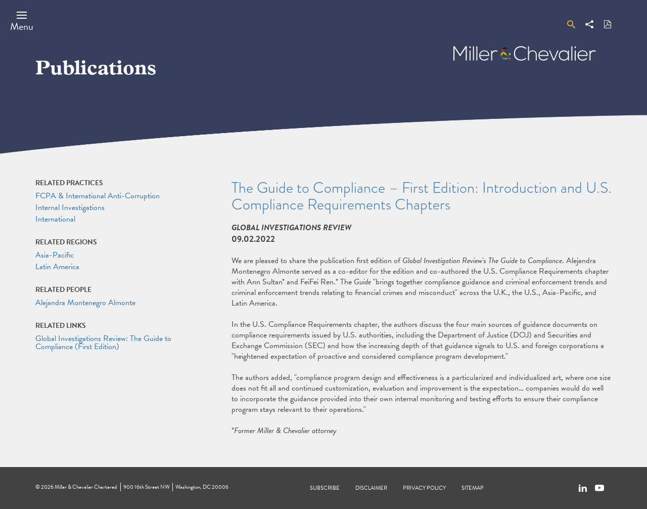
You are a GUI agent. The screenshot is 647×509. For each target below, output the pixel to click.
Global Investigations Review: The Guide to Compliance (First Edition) (103, 342)
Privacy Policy (424, 488)
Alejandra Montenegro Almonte (85, 302)
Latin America (57, 267)
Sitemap (472, 488)
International (55, 219)
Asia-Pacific (54, 255)
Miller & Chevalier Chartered (86, 487)
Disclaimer (371, 488)
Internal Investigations (70, 207)
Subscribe (325, 488)
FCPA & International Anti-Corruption (97, 196)
